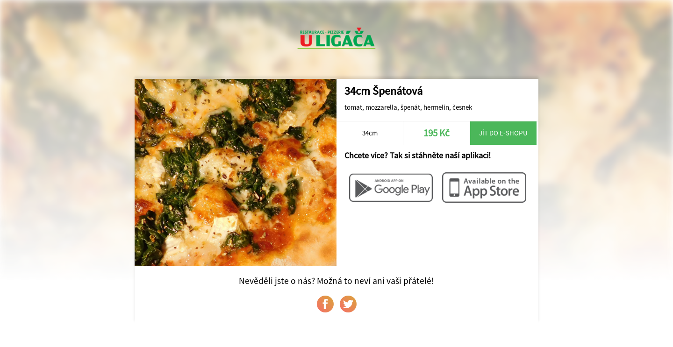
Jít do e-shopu (503, 132)
